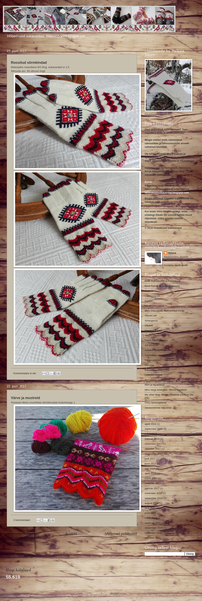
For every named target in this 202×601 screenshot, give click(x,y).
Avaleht (71, 534)
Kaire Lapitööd (153, 360)
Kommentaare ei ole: (25, 373)
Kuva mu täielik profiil (176, 265)
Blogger (115, 593)
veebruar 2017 (153, 483)
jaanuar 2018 (152, 438)
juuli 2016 (150, 508)
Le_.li (148, 305)
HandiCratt (151, 315)
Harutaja (149, 365)
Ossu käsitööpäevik (155, 402)
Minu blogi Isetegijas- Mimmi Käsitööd (166, 389)
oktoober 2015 (153, 537)
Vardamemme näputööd (158, 407)
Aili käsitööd (151, 345)
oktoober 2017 (153, 448)
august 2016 (151, 503)
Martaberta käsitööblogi (158, 379)
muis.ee (149, 290)
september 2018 (154, 428)
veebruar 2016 (153, 523)
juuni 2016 (150, 513)
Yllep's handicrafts (155, 335)
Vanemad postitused (121, 534)
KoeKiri (149, 300)
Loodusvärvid (152, 295)
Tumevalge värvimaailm (158, 355)
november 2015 (153, 532)
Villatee (149, 325)
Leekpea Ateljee (154, 375)
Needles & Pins (153, 330)
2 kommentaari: (22, 520)
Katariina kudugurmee (157, 370)
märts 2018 (151, 433)
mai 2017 (150, 468)
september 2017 (154, 453)
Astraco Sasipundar (155, 350)
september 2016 (154, 498)
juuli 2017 (150, 458)
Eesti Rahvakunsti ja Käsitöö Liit (162, 281)
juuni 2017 (150, 463)
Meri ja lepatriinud (155, 384)
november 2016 (153, 493)
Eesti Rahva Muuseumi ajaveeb (162, 286)
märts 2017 (151, 478)
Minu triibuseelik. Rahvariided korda (164, 310)
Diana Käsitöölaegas (156, 340)
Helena (172, 253)
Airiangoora (151, 320)
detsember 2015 (154, 527)
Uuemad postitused (22, 534)
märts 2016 (151, 517)
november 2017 (153, 443)
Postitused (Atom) (28, 541)
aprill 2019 (150, 424)
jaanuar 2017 (152, 488)
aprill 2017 (150, 473)
